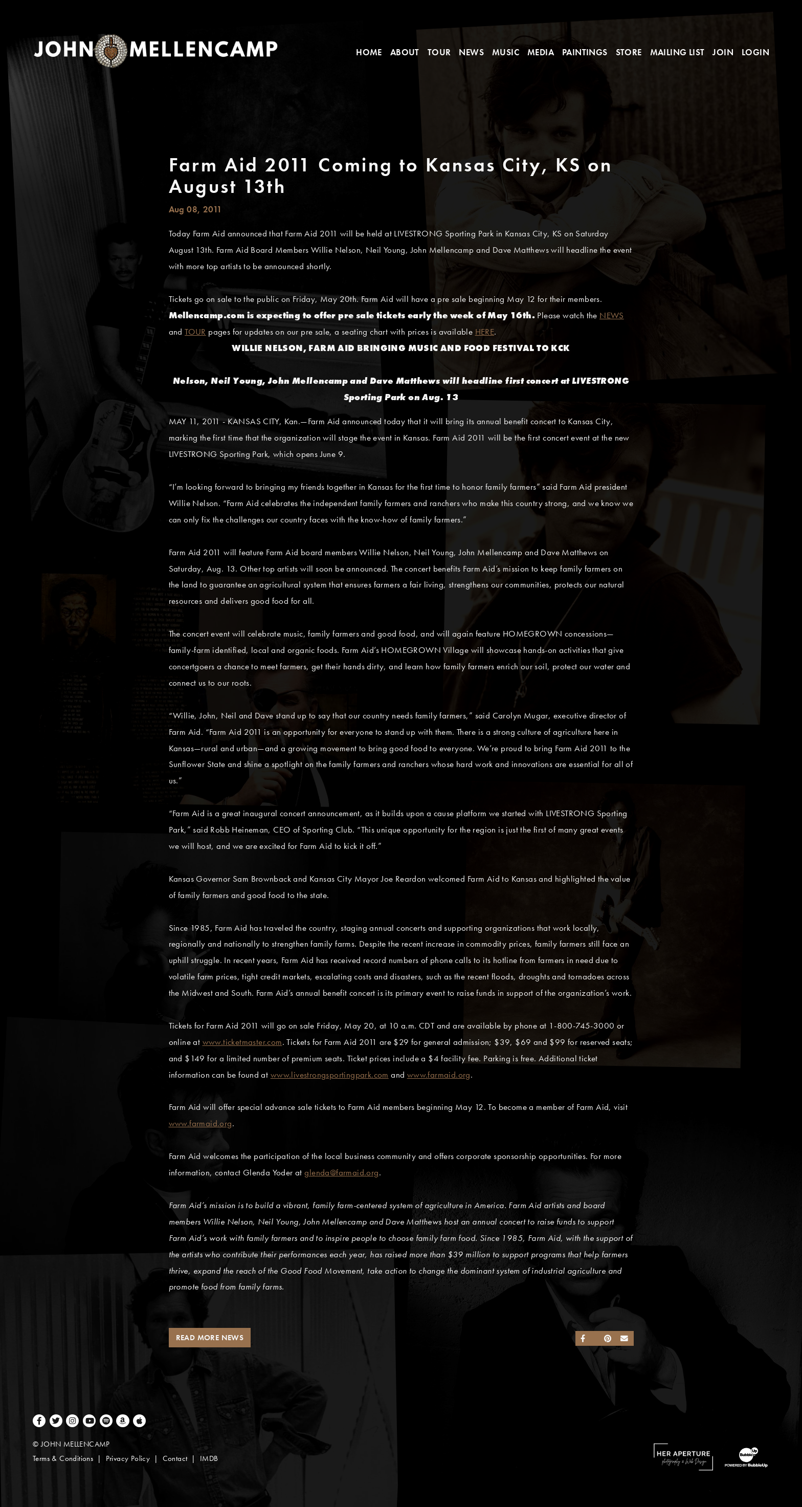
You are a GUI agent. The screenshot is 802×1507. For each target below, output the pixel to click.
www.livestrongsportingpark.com (330, 1074)
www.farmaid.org (439, 1074)
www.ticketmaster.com (242, 1042)
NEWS (611, 315)
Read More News (210, 1338)
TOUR (195, 331)
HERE (485, 331)
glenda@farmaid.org (341, 1172)
